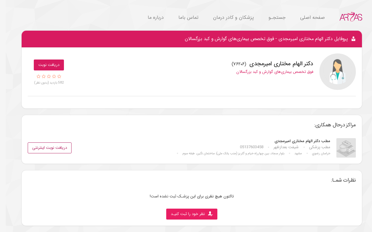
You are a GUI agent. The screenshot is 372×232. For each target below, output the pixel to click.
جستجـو (271, 17)
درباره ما (150, 17)
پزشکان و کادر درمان (227, 17)
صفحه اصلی (306, 17)
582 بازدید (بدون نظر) (43, 82)
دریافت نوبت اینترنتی (43, 148)
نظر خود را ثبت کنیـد (186, 214)
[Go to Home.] (345, 16)
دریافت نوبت (43, 65)
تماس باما (183, 17)
